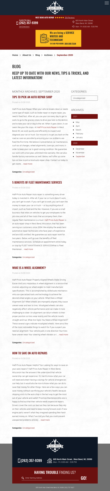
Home (15, 55)
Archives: (77, 110)
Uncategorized (28, 171)
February (79, 133)
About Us (26, 55)
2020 (75, 143)
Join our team (70, 44)
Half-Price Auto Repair (47, 127)
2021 (75, 116)
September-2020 (65, 55)
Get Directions (24, 26)
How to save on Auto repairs (29, 353)
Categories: (79, 91)
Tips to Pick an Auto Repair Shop (32, 97)
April (78, 126)
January (79, 137)
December (80, 149)
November (80, 152)
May (77, 122)
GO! (83, 478)
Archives (48, 55)
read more (27, 163)
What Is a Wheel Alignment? (29, 268)
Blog (37, 55)
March (78, 129)
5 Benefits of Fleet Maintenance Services (37, 182)
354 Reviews (70, 18)
